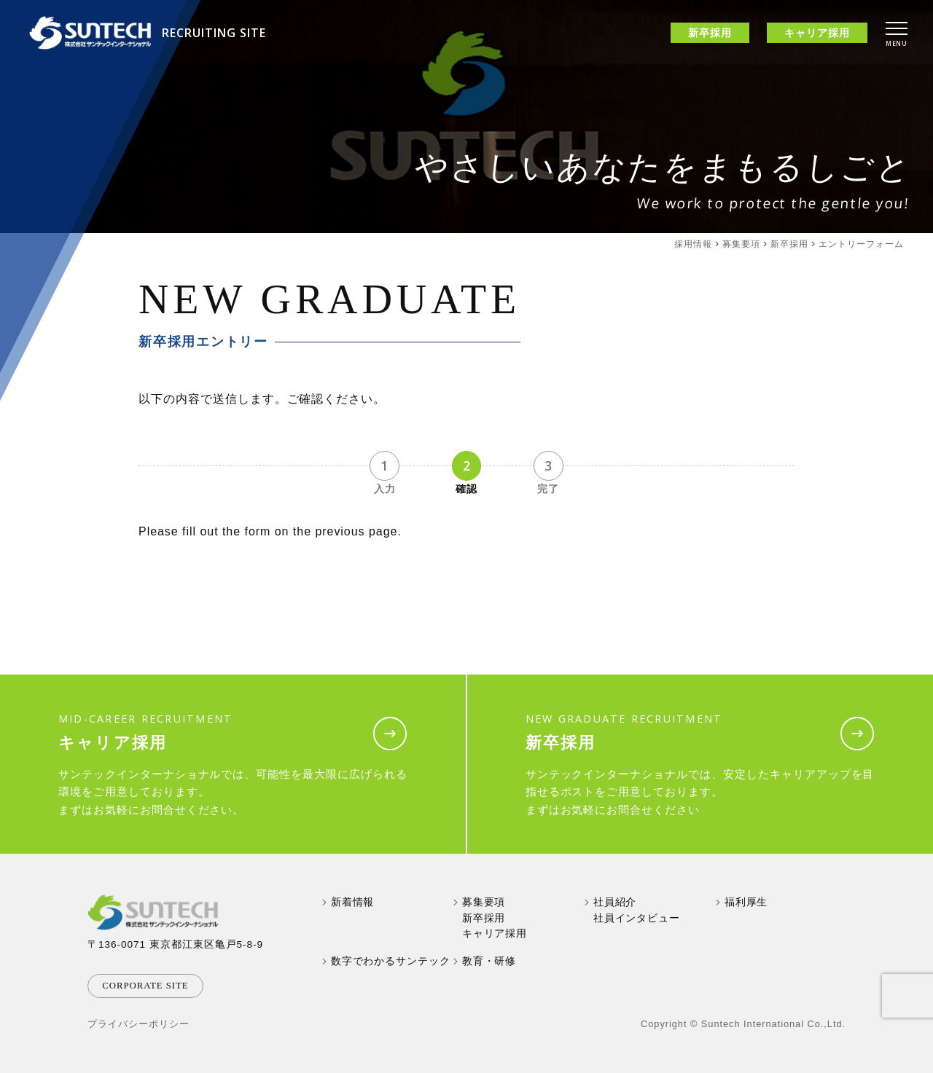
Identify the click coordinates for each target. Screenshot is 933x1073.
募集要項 (741, 244)
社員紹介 (615, 902)
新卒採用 (789, 244)
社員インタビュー (637, 918)
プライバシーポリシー (138, 1023)
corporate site (145, 985)
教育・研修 (489, 961)
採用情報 (693, 244)
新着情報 (353, 902)
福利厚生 (746, 902)
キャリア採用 (495, 933)
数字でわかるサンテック (391, 961)
